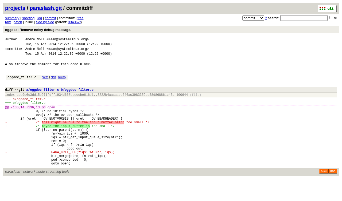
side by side (45, 22)
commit (50, 18)
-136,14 (17, 117)
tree (80, 18)
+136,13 (33, 117)
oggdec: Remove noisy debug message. (38, 30)
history (62, 81)
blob (53, 81)
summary (12, 18)
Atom (324, 193)
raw (8, 22)
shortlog (28, 18)
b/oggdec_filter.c (77, 96)
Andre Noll (35, 40)
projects (15, 8)
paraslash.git (46, 8)
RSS (332, 193)
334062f (74, 22)
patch (18, 22)
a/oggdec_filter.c (42, 96)
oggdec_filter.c (21, 82)
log (39, 18)
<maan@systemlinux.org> (67, 40)
